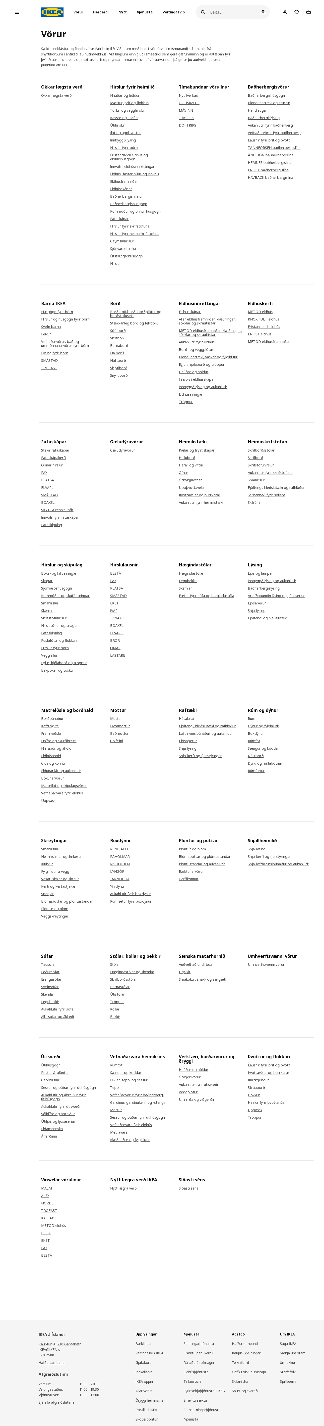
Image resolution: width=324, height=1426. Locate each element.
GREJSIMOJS (189, 103)
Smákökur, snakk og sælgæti (202, 979)
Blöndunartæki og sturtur (269, 103)
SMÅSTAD (49, 361)
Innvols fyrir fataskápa (59, 517)
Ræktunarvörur (191, 872)
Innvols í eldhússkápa (196, 379)
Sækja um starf (292, 1353)
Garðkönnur (188, 879)
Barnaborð (119, 346)
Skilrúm (254, 503)
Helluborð (187, 458)
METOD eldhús (260, 312)
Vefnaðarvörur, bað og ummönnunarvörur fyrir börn (65, 344)
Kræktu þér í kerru (198, 1353)
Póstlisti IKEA (146, 1409)
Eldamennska (52, 1129)
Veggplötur (188, 1092)
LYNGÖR (117, 872)
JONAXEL (117, 618)
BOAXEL (48, 503)
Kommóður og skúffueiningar (65, 596)
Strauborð (256, 1088)
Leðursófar (50, 972)
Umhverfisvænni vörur (266, 964)
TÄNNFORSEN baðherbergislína (274, 148)
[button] (79, 12)
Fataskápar (119, 219)
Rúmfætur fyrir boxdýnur (131, 901)
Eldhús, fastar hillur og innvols (134, 174)
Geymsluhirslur (122, 241)
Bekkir (115, 1017)
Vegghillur (49, 655)
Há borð (117, 353)
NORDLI (48, 1203)
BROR (115, 641)
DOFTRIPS (187, 125)
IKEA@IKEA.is (49, 1349)
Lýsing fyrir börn (54, 353)
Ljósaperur (257, 603)
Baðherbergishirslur (126, 196)
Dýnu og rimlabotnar (265, 763)
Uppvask (48, 801)
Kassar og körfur (124, 118)
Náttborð (118, 361)
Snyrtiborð (119, 375)
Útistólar (117, 994)
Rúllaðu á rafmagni (199, 1362)
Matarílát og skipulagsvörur (64, 786)
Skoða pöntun (146, 1419)
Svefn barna (51, 327)
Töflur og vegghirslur (127, 110)
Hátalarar (187, 719)
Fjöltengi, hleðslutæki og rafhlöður (276, 488)
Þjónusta (145, 12)
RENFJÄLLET (120, 849)
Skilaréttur (240, 1381)
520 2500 (46, 1355)
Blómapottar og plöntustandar (67, 901)
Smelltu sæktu (195, 1400)
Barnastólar (120, 987)
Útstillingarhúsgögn (126, 256)
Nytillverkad (188, 95)
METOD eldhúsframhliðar (269, 342)
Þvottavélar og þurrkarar (199, 495)
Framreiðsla (51, 734)
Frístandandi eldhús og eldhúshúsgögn (129, 157)
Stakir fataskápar (55, 450)
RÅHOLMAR (120, 857)
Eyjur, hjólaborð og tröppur (202, 365)
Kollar (115, 1009)
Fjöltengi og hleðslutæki (267, 618)
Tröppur (186, 402)
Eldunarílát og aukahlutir (61, 771)
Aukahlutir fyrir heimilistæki (201, 503)
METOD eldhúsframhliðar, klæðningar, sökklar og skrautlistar (210, 333)
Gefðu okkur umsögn (249, 1372)
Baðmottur (119, 734)
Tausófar (48, 964)
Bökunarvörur (52, 778)
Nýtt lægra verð (123, 1188)
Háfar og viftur (191, 465)
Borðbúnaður (52, 719)
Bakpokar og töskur (57, 670)
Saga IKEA (288, 1343)
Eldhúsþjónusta (196, 1372)
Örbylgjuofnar (190, 480)
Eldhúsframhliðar (124, 182)
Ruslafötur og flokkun (59, 641)
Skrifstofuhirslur (261, 465)
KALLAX (47, 1218)
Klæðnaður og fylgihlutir (130, 1140)
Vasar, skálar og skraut (60, 879)
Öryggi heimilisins (149, 1400)
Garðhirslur (50, 1080)
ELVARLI (48, 488)
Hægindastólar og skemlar (132, 972)
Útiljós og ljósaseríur (58, 1121)
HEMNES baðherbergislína (269, 163)
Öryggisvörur (190, 1077)
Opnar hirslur (52, 465)
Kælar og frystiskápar (197, 450)
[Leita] (234, 12)
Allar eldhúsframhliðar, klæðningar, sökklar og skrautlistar (207, 321)
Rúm (251, 719)
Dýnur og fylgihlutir (263, 726)
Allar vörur (143, 1390)
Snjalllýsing (256, 611)
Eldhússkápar (121, 189)
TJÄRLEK (186, 118)
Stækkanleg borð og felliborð (134, 323)
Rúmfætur (256, 771)
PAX (44, 473)
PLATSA (47, 480)
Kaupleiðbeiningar (246, 1353)
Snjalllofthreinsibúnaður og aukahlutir (278, 864)
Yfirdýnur (117, 886)
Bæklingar (143, 1343)
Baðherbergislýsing (264, 118)
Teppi (115, 1088)
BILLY (46, 1233)
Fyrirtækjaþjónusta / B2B (204, 1390)
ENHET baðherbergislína (268, 170)
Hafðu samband (52, 1362)
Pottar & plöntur (55, 1073)
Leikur (46, 334)
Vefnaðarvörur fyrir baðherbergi (274, 133)
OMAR (115, 648)
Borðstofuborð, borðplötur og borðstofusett (135, 314)
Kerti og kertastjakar (58, 886)
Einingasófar (51, 979)
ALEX (45, 1196)
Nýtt (123, 12)
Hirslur (115, 264)
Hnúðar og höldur (125, 95)
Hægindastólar (191, 573)
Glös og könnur (53, 763)
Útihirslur (117, 125)
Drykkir (185, 972)
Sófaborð (118, 331)
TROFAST (49, 368)
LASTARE (117, 655)
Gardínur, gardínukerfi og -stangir (138, 1102)
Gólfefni (116, 741)
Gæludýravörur (122, 450)
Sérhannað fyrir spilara (266, 495)
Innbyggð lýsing (123, 140)
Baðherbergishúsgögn (128, 204)
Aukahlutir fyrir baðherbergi (271, 125)
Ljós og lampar (260, 573)
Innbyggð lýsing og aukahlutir (203, 387)
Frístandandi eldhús (264, 327)
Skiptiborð (118, 368)
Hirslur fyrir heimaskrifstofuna (134, 234)
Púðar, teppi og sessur (129, 1080)
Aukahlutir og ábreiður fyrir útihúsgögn (63, 1097)
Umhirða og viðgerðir (197, 1100)
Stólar (115, 964)
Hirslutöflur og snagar (59, 626)
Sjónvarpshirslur (123, 249)
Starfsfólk (288, 1372)
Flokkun (254, 1095)
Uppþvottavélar (192, 488)
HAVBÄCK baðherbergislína (270, 178)
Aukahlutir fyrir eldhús (197, 342)
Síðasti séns (188, 1188)
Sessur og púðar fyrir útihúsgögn (68, 1088)
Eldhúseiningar (191, 394)
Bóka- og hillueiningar (59, 573)
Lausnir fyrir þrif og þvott (269, 140)
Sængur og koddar (263, 748)
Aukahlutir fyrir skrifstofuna (270, 473)
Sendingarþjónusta (199, 1343)
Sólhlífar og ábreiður (58, 1114)
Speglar (47, 894)
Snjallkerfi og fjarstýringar (200, 756)
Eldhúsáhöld (51, 756)
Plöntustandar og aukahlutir (202, 864)
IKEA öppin (144, 1381)
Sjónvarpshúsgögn (56, 588)
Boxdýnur (256, 734)
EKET (114, 603)
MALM (46, 1188)
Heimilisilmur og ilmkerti (61, 857)
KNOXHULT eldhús (263, 319)
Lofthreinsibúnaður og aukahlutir (206, 734)
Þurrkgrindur (258, 1080)
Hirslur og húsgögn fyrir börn (65, 319)
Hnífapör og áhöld (56, 748)
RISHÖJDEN (120, 864)
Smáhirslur (256, 480)
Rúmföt (254, 741)
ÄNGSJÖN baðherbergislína (270, 155)
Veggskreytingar (54, 916)
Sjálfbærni (288, 1381)
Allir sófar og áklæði (57, 1017)
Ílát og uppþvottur (125, 133)
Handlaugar (257, 110)
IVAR (114, 611)
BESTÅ (115, 573)
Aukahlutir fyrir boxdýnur (130, 894)
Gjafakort (143, 1362)
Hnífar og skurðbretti (58, 741)
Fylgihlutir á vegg (55, 872)
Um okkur (287, 1362)
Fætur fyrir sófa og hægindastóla (206, 596)
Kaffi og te (50, 726)
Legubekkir (188, 581)
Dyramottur (120, 726)
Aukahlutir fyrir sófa (57, 1009)
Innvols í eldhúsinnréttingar (132, 167)
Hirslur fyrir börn (124, 148)
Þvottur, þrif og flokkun (129, 103)
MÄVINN (186, 110)
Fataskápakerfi (53, 458)
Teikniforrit (240, 1362)
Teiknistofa (192, 1381)
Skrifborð (118, 338)
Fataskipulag (51, 525)
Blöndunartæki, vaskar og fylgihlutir (208, 357)
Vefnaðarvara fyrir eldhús (62, 793)
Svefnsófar (50, 987)
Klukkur (47, 864)
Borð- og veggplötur (196, 350)
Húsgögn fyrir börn (57, 312)
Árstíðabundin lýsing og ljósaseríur (276, 596)
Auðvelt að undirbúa (195, 964)
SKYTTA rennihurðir (57, 510)
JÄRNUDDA (120, 879)
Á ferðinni (49, 1136)
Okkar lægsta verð (56, 95)
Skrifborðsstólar (261, 450)
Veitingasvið (174, 12)
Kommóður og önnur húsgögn (135, 211)
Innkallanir (143, 1372)
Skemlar (185, 588)
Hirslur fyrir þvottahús (266, 1102)
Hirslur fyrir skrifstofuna (129, 226)
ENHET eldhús (259, 334)
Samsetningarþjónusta (202, 1409)
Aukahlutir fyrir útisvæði (60, 1106)
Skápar (47, 581)
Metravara (119, 1132)
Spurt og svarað (245, 1390)
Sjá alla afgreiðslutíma (56, 1402)
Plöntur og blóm (54, 909)
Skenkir (47, 611)
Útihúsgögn (51, 1065)
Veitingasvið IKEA (149, 1353)
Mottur (116, 719)
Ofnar (183, 473)
